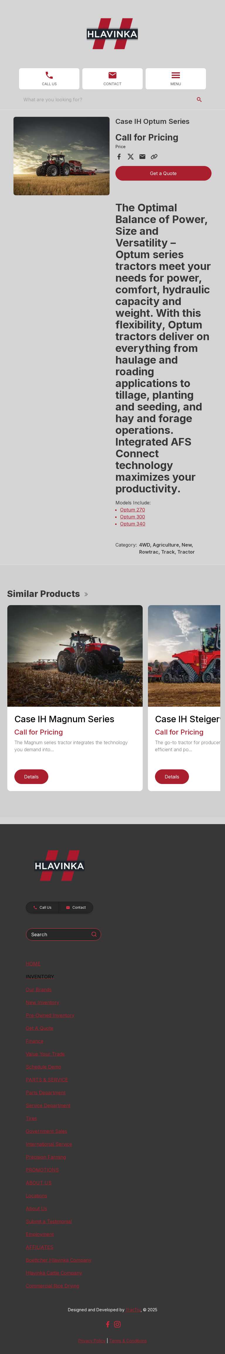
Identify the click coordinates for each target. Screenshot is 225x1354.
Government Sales (46, 1131)
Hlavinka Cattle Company (54, 1273)
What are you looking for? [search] (52, 99)
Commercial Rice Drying (52, 1286)
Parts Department (45, 1092)
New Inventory (42, 1002)
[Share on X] (130, 156)
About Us (36, 1208)
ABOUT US (39, 1183)
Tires (31, 1118)
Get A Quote (39, 1028)
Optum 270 (132, 510)
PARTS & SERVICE (47, 1080)
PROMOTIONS (42, 1170)
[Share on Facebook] (118, 156)
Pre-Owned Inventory (50, 1015)
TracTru (133, 1309)
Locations (36, 1196)
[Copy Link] (154, 156)
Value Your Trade (45, 1054)
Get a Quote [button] (163, 173)
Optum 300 (132, 517)
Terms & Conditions (128, 1340)
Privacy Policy (91, 1340)
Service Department (48, 1105)
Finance (34, 1041)
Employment (40, 1234)
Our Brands (39, 989)
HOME (33, 964)
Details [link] (31, 777)
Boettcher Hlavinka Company (58, 1260)
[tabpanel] (61, 157)
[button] (49, 79)
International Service (49, 1144)
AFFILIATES (39, 1247)
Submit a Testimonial (49, 1221)
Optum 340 (132, 524)
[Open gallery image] (61, 156)
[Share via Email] (142, 156)
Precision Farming (46, 1157)
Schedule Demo (43, 1067)
